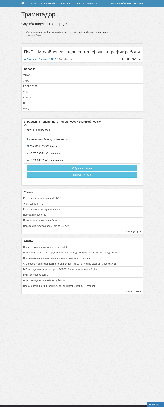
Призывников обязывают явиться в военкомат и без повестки (57, 258)
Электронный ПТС (33, 203)
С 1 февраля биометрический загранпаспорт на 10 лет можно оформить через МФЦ (69, 263)
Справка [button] (64, 3)
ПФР (25, 103)
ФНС (25, 91)
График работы (82, 168)
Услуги (32, 3)
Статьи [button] (79, 3)
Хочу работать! (121, 3)
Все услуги (133, 231)
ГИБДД (27, 97)
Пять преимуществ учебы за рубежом (44, 280)
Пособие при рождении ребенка (40, 220)
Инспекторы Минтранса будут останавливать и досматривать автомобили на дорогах (70, 252)
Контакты (92, 3)
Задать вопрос (155, 404)
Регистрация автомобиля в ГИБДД (42, 198)
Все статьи (133, 291)
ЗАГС (26, 80)
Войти (138, 3)
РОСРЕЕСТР (30, 86)
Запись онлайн (47, 3)
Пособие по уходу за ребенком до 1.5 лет (46, 226)
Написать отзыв (82, 174)
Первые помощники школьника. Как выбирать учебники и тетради (59, 286)
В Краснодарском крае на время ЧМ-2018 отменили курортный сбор (60, 269)
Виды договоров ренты (36, 274)
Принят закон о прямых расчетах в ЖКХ (45, 247)
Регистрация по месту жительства (42, 209)
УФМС (26, 75)
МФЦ (26, 108)
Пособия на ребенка (34, 214)
